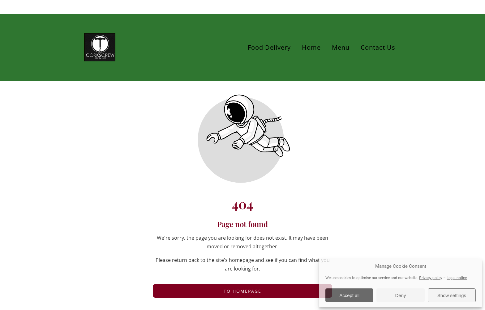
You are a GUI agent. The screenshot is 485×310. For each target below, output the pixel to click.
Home (311, 47)
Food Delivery (269, 47)
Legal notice (457, 278)
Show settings (451, 295)
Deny (400, 295)
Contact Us (378, 47)
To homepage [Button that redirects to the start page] (242, 291)
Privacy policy (430, 278)
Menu (341, 47)
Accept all (349, 295)
